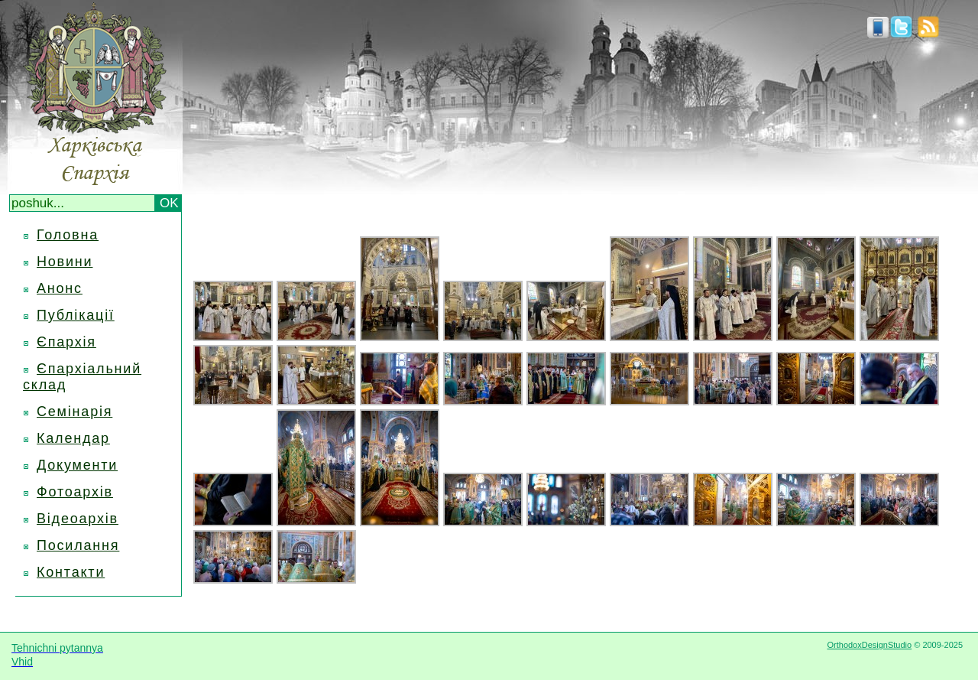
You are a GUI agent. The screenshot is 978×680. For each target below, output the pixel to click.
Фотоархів (75, 491)
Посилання (78, 545)
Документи (77, 465)
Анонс (60, 288)
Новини (64, 261)
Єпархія (66, 342)
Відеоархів (77, 518)
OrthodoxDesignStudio (869, 644)
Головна (68, 234)
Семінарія (74, 411)
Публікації (76, 315)
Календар (73, 438)
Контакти (71, 572)
